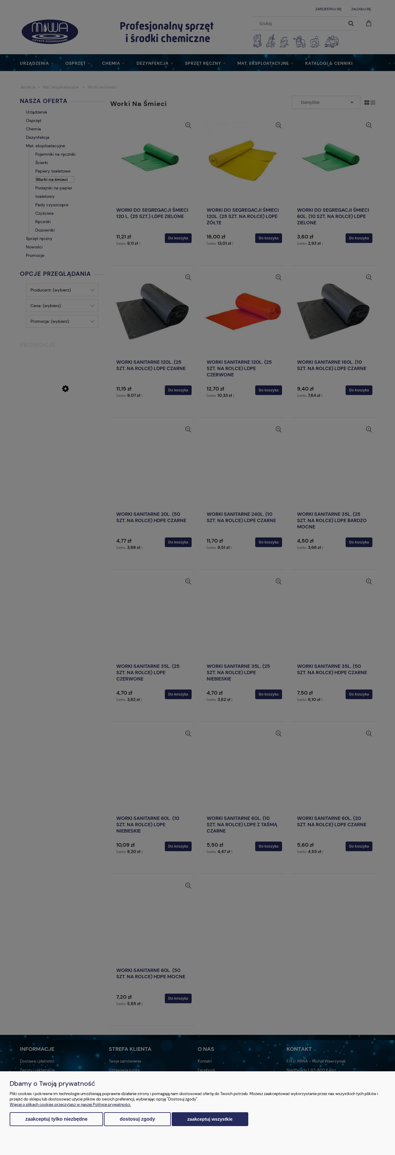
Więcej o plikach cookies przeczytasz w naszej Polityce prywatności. (70, 1104)
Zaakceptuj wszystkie (210, 1119)
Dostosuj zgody (137, 1119)
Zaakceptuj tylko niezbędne (56, 1119)
